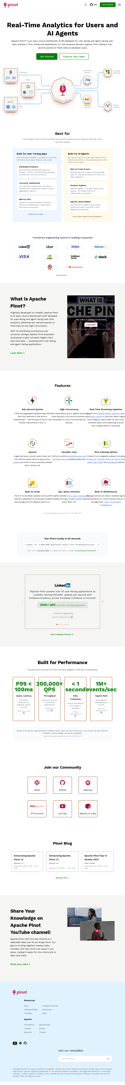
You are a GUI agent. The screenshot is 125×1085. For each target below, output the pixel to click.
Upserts (16, 462)
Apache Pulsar (118, 413)
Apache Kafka (104, 413)
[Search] (85, 4)
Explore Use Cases (74, 56)
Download (46, 1009)
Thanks (42, 1032)
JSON (100, 462)
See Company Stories (62, 633)
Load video (91, 325)
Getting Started (31, 1009)
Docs (26, 1006)
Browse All (62, 878)
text (95, 462)
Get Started (107, 5)
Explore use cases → (36, 214)
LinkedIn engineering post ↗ (62, 617)
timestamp (91, 459)
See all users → (62, 275)
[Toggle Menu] (119, 5)
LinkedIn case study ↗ (49, 709)
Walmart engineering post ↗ (75, 714)
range (89, 462)
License (27, 1028)
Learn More (17, 353)
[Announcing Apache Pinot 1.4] (27, 861)
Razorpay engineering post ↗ (101, 710)
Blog (44, 1013)
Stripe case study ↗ (23, 712)
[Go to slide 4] (62, 624)
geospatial (112, 462)
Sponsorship (44, 1025)
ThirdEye (28, 1013)
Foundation (29, 1025)
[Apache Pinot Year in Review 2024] (98, 861)
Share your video (20, 964)
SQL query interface (77, 496)
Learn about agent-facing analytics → (88, 216)
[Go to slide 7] (68, 624)
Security (28, 1032)
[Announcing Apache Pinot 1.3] (62, 861)
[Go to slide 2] (58, 624)
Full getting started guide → (86, 551)
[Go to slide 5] (64, 624)
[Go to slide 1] (56, 624)
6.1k (93, 4)
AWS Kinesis (96, 416)
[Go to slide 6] (66, 624)
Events (42, 1028)
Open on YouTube (91, 334)
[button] (62, 545)
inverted (101, 459)
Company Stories (50, 1006)
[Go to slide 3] (60, 624)
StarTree (109, 459)
